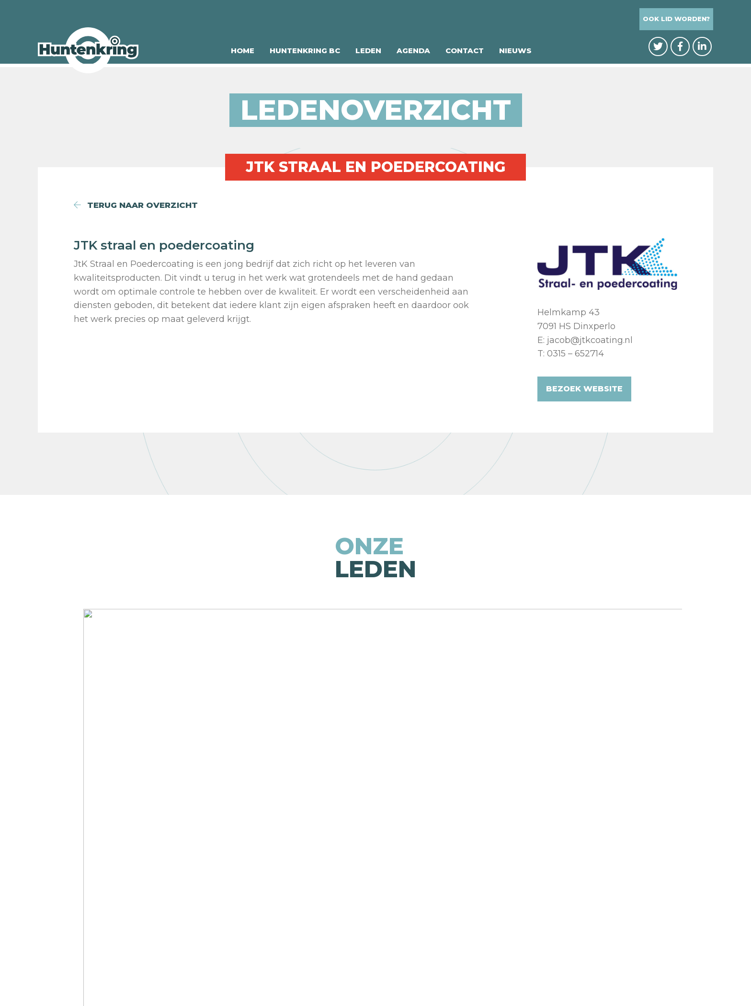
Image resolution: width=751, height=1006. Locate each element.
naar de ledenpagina (375, 793)
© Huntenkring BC (283, 978)
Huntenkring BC (305, 53)
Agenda (413, 53)
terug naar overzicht (139, 205)
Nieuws (515, 53)
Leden (368, 53)
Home (242, 53)
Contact (464, 53)
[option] (130, 677)
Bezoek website (584, 388)
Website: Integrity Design (453, 978)
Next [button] (732, 677)
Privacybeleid (361, 978)
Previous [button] (18, 677)
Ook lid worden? (676, 19)
